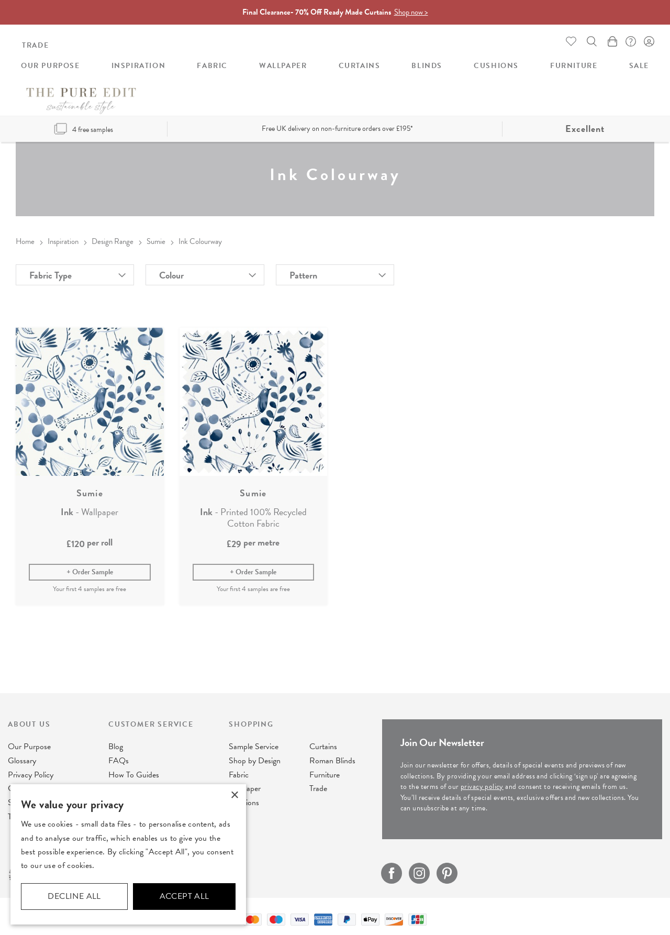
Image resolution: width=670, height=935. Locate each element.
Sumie (156, 238)
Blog (115, 745)
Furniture (324, 773)
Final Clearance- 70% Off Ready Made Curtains (335, 11)
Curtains (323, 745)
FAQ (628, 40)
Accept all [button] (184, 896)
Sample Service (253, 745)
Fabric (239, 773)
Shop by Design (255, 759)
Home (25, 238)
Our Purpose (29, 745)
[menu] (335, 96)
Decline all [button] (74, 896)
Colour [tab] (171, 272)
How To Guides (133, 773)
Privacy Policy (30, 773)
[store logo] (335, 58)
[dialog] (128, 854)
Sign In (649, 40)
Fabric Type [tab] (50, 272)
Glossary (22, 759)
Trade (35, 44)
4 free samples (83, 126)
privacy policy (482, 785)
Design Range (112, 238)
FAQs (118, 759)
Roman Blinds (332, 759)
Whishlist (565, 40)
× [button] (234, 795)
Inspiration (63, 238)
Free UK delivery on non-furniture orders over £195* (337, 125)
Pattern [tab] (303, 272)
